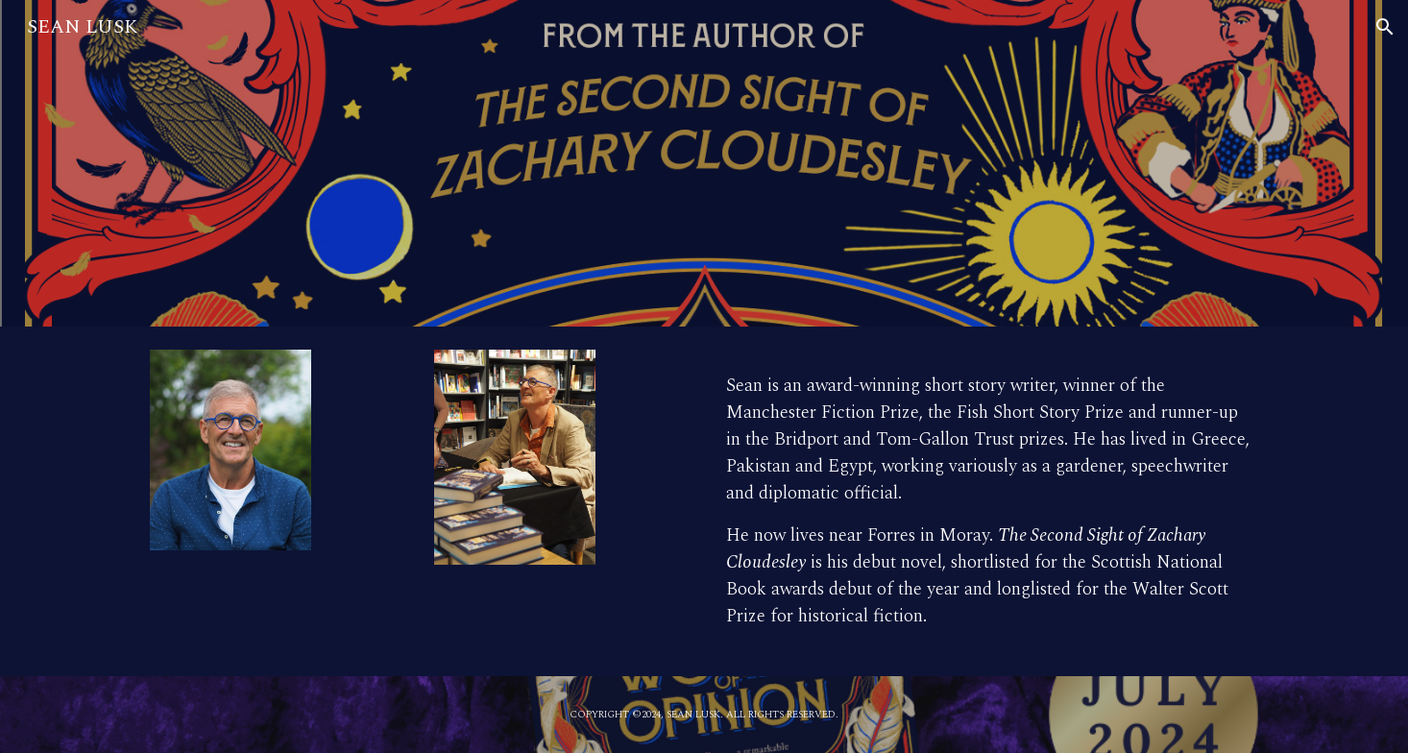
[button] (1385, 27)
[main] (988, 501)
